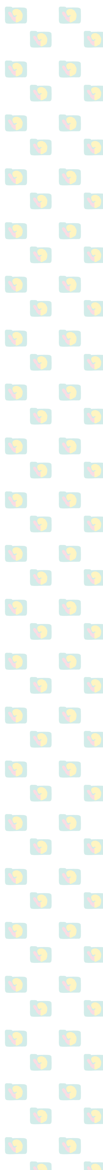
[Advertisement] (51, 136)
